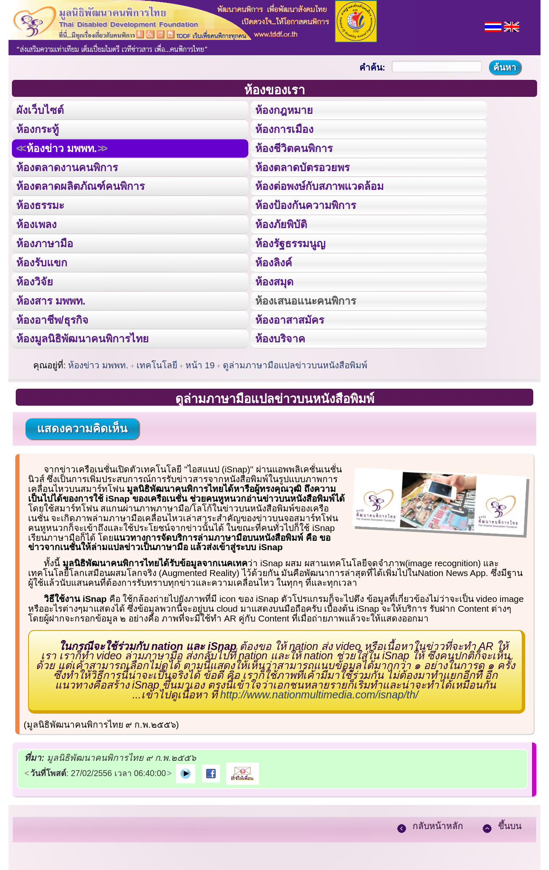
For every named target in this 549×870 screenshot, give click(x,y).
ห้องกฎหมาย (284, 110)
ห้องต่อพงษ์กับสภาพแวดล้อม (319, 186)
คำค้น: (372, 67)
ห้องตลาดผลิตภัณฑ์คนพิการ (80, 186)
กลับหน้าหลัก (437, 825)
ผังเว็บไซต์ (40, 110)
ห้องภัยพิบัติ (281, 224)
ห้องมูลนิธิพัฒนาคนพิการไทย (82, 338)
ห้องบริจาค (280, 338)
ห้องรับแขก (41, 262)
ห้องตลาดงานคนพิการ (67, 167)
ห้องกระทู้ (37, 129)
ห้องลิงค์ (273, 262)
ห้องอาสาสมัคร (289, 319)
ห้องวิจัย (34, 281)
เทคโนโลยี (157, 364)
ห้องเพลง (36, 224)
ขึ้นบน (509, 825)
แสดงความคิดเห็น (82, 427)
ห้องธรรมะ (40, 205)
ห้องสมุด (274, 281)
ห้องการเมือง (284, 129)
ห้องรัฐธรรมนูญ (290, 243)
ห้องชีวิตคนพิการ (293, 148)
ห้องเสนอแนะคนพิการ (305, 299)
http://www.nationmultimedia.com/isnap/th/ (319, 693)
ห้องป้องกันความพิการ (305, 205)
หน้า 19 (200, 364)
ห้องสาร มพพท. (50, 299)
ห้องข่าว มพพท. (61, 148)
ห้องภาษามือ (44, 243)
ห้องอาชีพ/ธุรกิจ (52, 319)
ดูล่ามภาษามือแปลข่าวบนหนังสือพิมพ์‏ (295, 364)
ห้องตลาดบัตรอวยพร (302, 167)
